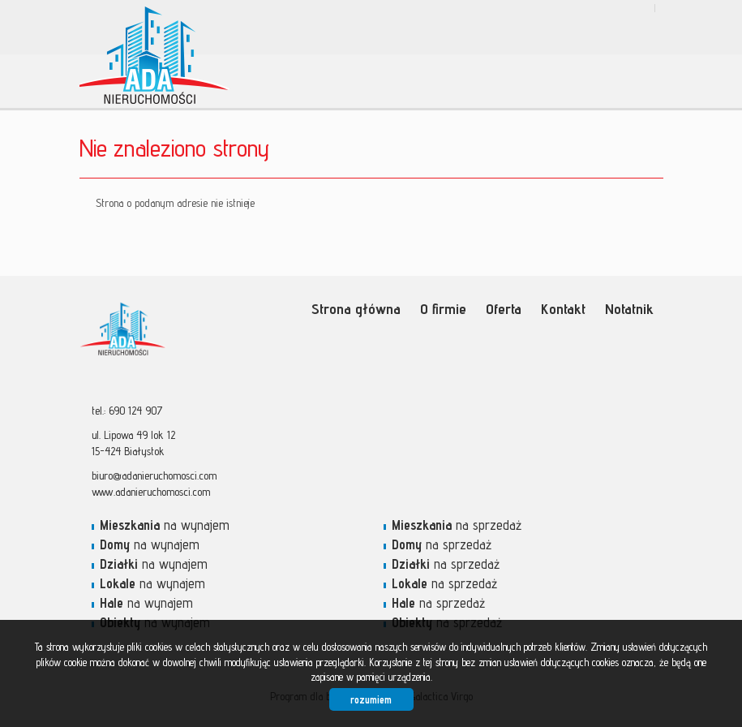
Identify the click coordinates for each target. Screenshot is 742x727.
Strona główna (356, 308)
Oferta (503, 308)
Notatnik (629, 308)
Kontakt (563, 308)
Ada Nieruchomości (205, 332)
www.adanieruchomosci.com (151, 491)
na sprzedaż (456, 525)
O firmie (443, 308)
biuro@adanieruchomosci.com (154, 475)
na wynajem (164, 525)
